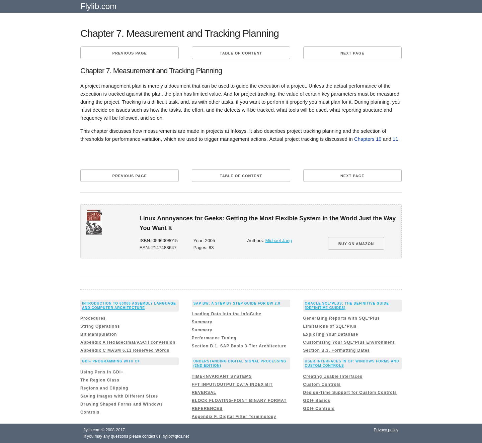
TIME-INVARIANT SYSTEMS (222, 376)
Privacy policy (386, 430)
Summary (202, 322)
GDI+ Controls (319, 408)
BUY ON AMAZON (356, 244)
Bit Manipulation (98, 334)
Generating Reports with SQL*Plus (341, 318)
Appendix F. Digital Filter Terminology (234, 416)
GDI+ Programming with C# (111, 361)
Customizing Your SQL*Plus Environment (349, 342)
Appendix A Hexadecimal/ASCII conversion (127, 342)
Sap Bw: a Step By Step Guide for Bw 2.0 (236, 303)
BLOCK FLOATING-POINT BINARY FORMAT (239, 400)
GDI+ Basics (316, 400)
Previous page (129, 53)
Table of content (241, 53)
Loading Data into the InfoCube (226, 314)
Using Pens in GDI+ (102, 372)
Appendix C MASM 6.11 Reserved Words (124, 350)
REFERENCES (207, 408)
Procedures (93, 318)
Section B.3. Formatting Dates (336, 350)
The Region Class (99, 380)
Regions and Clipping (104, 388)
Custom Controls (322, 384)
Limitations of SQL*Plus (330, 326)
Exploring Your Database (330, 334)
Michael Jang (278, 240)
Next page (352, 53)
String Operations (100, 326)
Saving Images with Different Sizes (119, 396)
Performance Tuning (214, 338)
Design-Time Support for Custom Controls (350, 392)
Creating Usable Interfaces (333, 376)
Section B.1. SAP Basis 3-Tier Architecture (239, 346)
